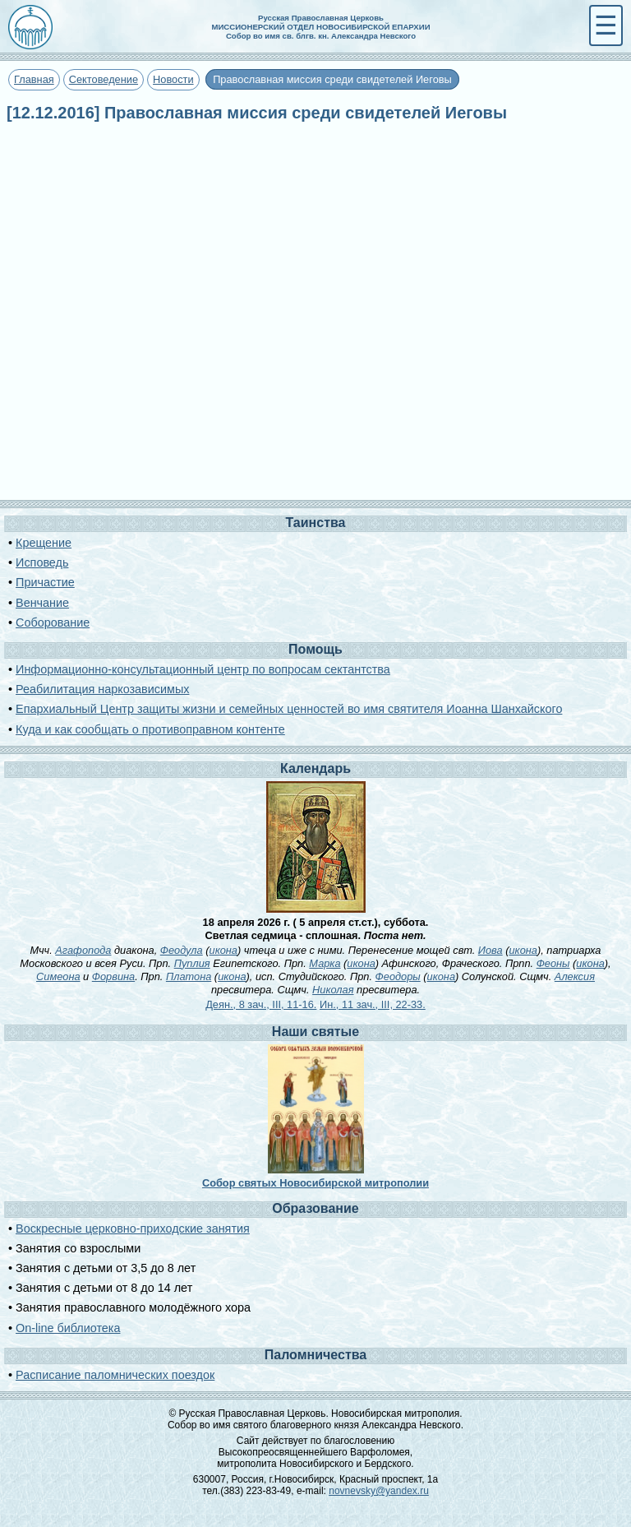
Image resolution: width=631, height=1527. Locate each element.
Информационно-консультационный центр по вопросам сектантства (203, 669)
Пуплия (192, 963)
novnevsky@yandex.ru (379, 1491)
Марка (324, 963)
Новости (173, 79)
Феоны (553, 963)
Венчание (42, 602)
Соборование (53, 622)
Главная (34, 79)
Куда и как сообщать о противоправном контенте (150, 729)
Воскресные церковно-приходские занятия (133, 1228)
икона (223, 950)
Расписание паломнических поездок (115, 1374)
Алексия (575, 976)
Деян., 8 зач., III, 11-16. (260, 1004)
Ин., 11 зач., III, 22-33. (373, 1004)
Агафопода (83, 950)
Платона (188, 976)
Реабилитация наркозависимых (102, 689)
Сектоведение (103, 79)
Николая (332, 989)
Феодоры (398, 976)
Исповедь (42, 562)
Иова (490, 950)
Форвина (113, 976)
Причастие (45, 582)
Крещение (43, 542)
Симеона (58, 976)
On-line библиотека (68, 1328)
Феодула (181, 950)
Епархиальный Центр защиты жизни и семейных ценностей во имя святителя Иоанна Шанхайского (289, 708)
